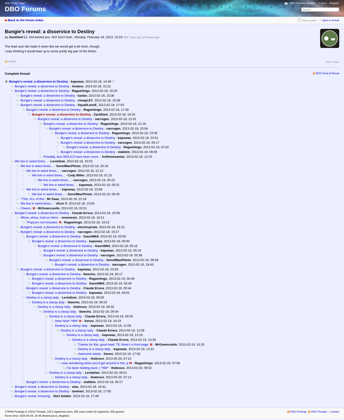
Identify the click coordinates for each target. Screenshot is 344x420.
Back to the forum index (25, 20)
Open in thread (330, 20)
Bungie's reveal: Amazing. (33, 396)
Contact (334, 411)
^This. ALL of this (32, 199)
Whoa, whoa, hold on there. (40, 217)
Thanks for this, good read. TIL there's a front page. (113, 344)
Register (334, 3)
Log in (322, 3)
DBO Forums (25, 9)
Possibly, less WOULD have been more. (71, 156)
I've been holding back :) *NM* (87, 368)
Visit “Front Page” (15, 3)
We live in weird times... (31, 161)
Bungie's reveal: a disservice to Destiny (38, 81)
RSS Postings (298, 411)
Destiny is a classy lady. (42, 297)
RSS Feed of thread (327, 73)
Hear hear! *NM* (66, 321)
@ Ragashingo (151, 37)
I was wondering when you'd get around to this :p (95, 363)
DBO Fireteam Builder (302, 3)
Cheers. (26, 208)
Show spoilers (309, 20)
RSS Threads (319, 411)
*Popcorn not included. (42, 222)
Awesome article (89, 354)
